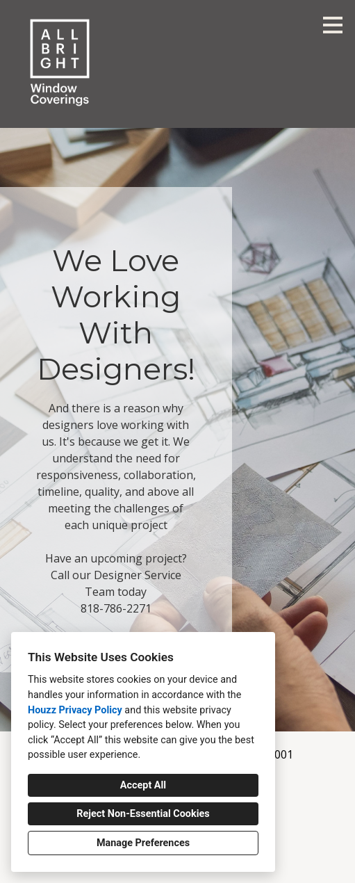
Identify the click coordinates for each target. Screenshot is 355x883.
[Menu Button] (333, 25)
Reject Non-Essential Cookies (142, 814)
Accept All (143, 785)
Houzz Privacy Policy (75, 710)
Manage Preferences (143, 843)
